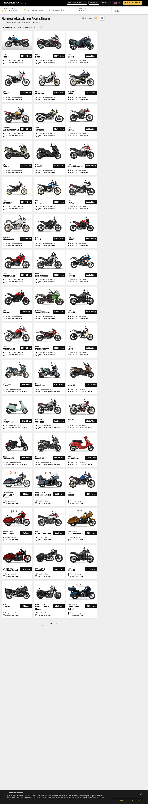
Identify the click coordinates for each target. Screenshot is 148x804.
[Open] (109, 11)
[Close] (140, 794)
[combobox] (13, 10)
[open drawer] (132, 3)
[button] (77, 3)
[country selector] (105, 3)
